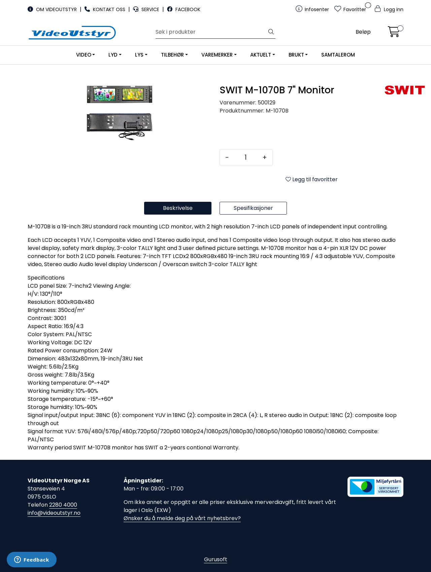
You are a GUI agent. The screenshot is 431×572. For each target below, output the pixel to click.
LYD (113, 54)
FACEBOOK (183, 9)
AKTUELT (260, 54)
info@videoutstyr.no (54, 513)
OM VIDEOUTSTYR (53, 9)
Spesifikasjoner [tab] (253, 208)
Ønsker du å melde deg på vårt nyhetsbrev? (182, 518)
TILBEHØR (172, 54)
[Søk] (211, 32)
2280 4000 (63, 505)
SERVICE (147, 9)
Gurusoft (215, 559)
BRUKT (296, 54)
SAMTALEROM (338, 54)
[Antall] (245, 157)
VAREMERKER (217, 54)
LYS (139, 54)
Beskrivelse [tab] (178, 208)
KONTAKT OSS (106, 9)
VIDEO (83, 54)
